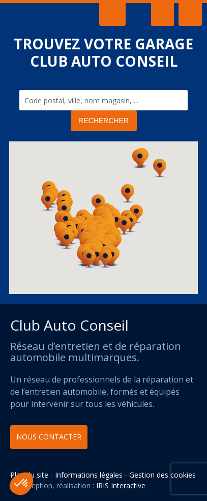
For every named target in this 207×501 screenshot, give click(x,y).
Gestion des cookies (162, 475)
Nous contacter (48, 436)
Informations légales (89, 475)
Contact (112, 14)
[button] (139, 159)
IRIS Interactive (120, 485)
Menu (162, 14)
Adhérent (190, 14)
